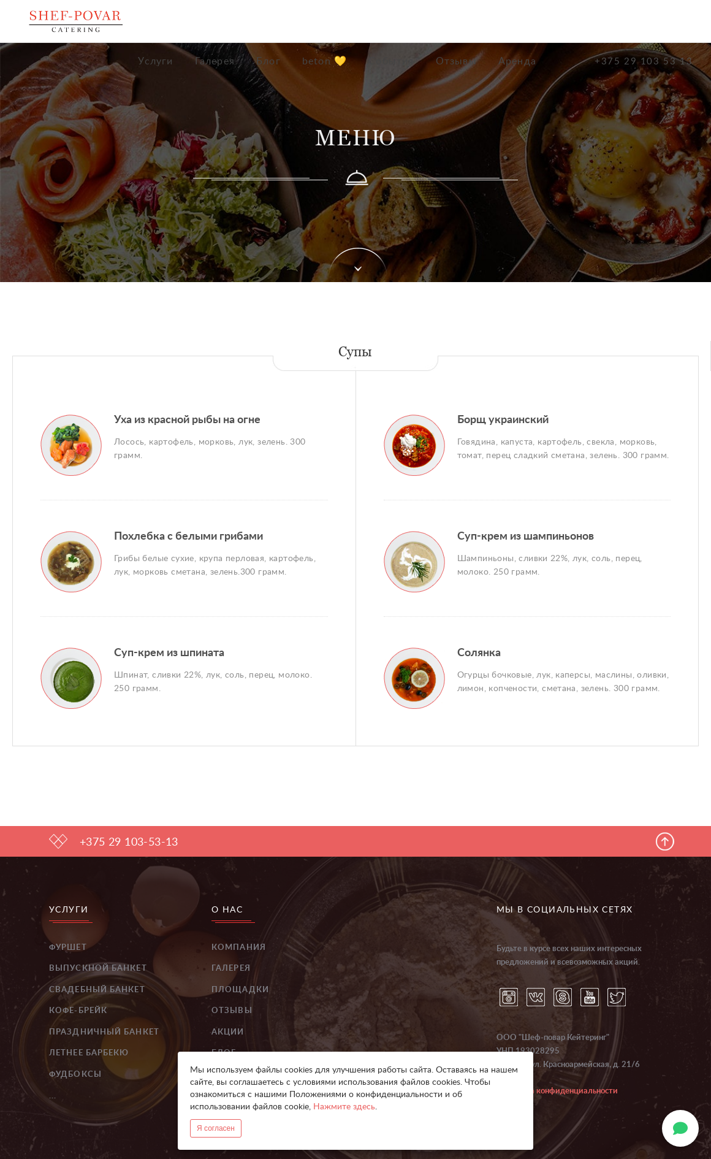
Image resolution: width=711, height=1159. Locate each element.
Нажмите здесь (344, 1107)
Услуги (155, 61)
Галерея (215, 61)
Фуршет (68, 948)
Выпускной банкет (98, 969)
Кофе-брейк (78, 1011)
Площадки (240, 990)
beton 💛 (324, 61)
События (391, 61)
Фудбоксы (75, 1075)
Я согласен (216, 1128)
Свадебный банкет (97, 990)
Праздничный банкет (104, 1032)
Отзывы (456, 61)
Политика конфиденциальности (557, 1091)
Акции (228, 1032)
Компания (238, 948)
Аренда (517, 61)
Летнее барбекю (89, 1053)
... (52, 1096)
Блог (268, 61)
